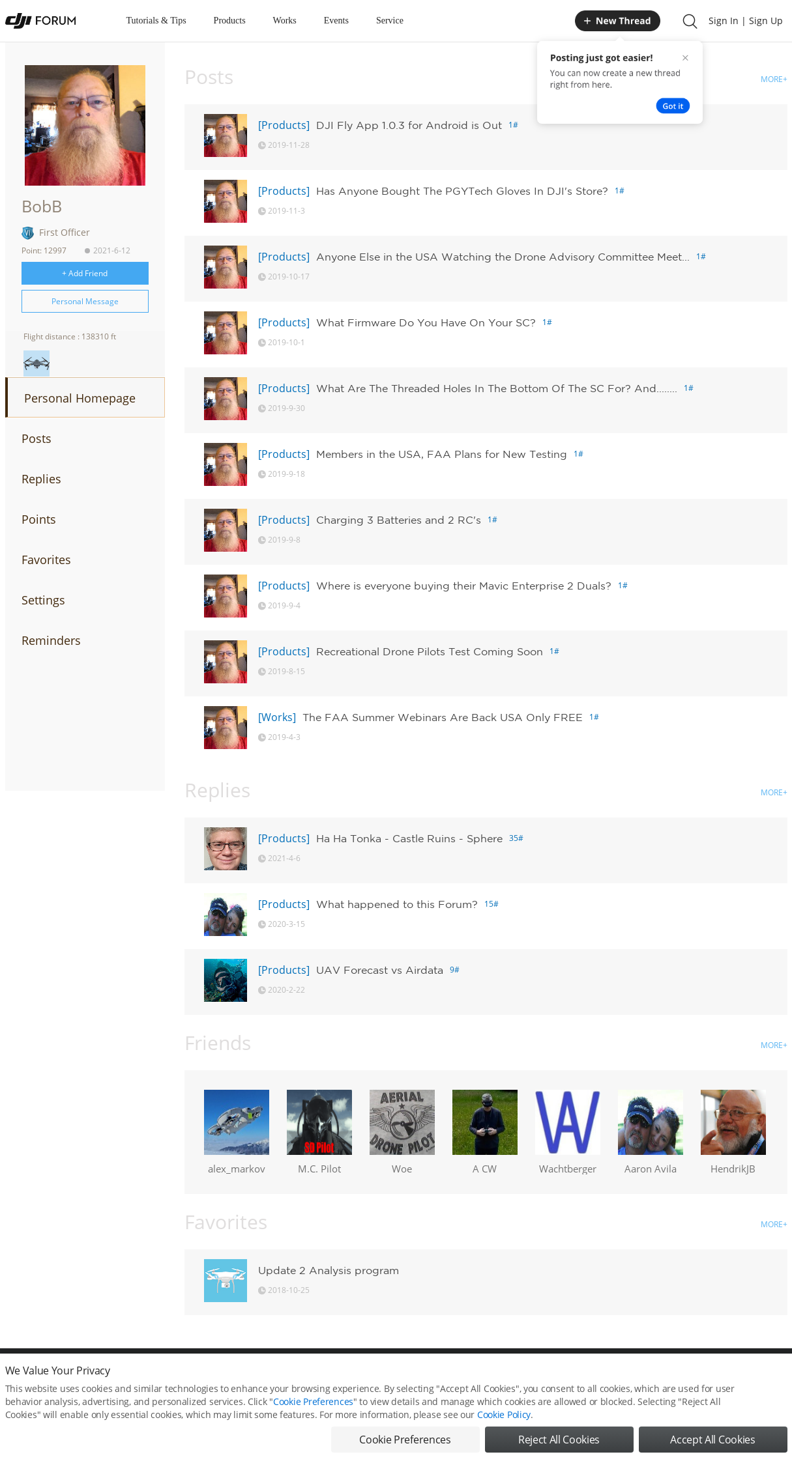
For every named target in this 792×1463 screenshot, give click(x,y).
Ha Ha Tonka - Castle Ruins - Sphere (409, 838)
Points (39, 519)
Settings (43, 600)
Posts (36, 438)
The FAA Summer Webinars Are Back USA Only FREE (442, 717)
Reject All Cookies (559, 1448)
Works (285, 20)
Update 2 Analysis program (328, 1270)
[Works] (277, 717)
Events (336, 20)
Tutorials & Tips (156, 20)
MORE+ (774, 79)
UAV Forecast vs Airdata (379, 970)
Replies (41, 479)
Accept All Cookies (712, 1448)
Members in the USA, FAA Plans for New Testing (441, 454)
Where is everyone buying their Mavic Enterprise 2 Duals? (463, 585)
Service (389, 20)
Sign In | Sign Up (746, 20)
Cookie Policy (504, 1423)
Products (230, 20)
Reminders (51, 640)
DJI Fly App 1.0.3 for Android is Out (409, 125)
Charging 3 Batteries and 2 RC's (398, 520)
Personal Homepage (80, 398)
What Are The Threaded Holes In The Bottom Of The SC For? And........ (496, 388)
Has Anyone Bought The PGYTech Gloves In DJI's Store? (462, 191)
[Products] (284, 125)
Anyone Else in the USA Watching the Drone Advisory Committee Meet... (503, 257)
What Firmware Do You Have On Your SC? (426, 322)
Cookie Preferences (313, 1410)
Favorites (46, 559)
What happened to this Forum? (397, 904)
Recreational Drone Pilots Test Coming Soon (429, 651)
